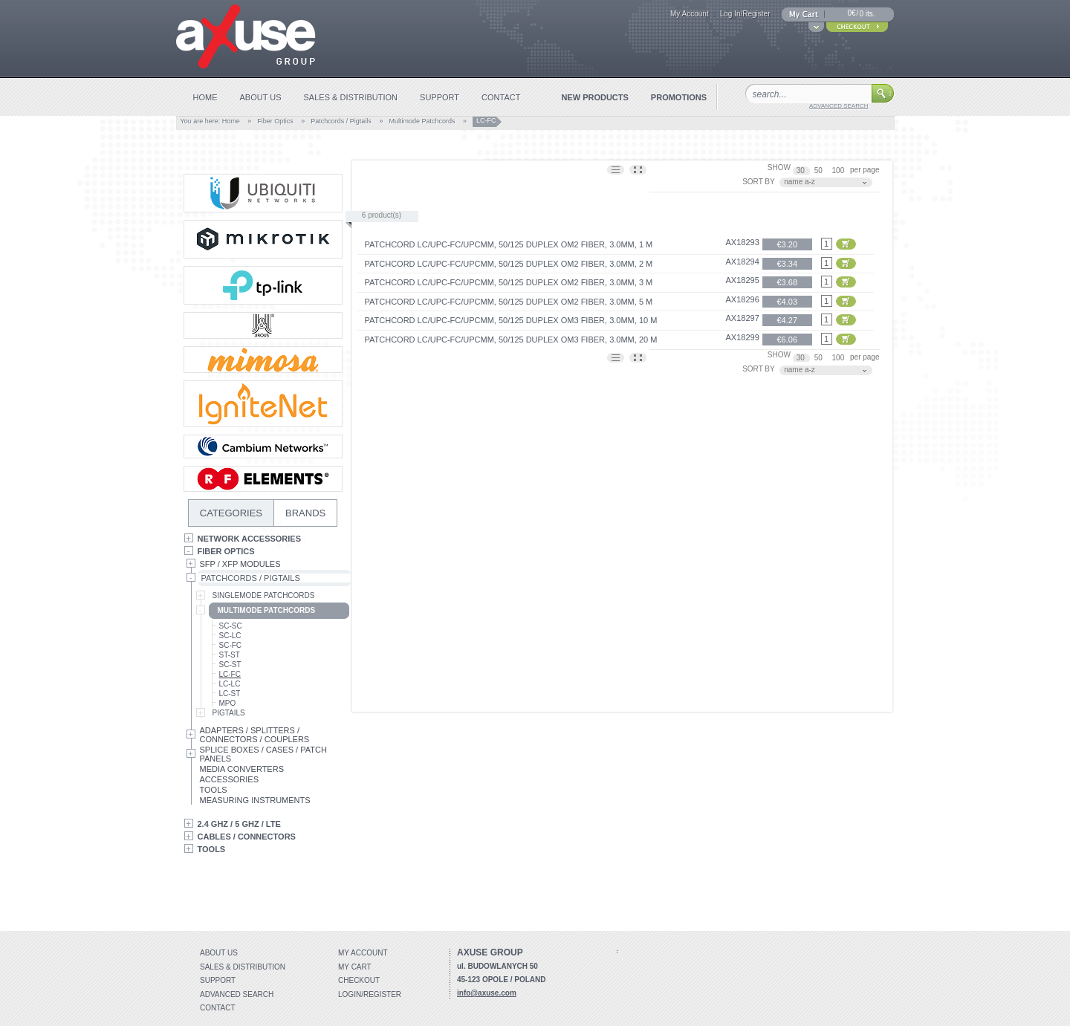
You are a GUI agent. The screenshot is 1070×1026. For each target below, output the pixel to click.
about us (261, 97)
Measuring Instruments (255, 800)
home (205, 97)
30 (802, 170)
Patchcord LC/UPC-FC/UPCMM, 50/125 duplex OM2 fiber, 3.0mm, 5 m (509, 301)
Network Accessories (250, 538)
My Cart (355, 967)
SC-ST (230, 664)
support (439, 97)
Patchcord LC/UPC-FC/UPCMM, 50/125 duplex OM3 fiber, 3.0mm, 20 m (511, 339)
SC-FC (230, 645)
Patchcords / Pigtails (341, 121)
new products (594, 97)
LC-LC (230, 684)
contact (501, 97)
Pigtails (229, 713)
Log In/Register (745, 14)
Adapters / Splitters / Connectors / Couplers (255, 735)
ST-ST (229, 655)
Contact (218, 1008)
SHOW (779, 167)
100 (839, 170)
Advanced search (236, 994)
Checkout (359, 980)
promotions (679, 97)
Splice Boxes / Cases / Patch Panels (263, 754)
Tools (213, 789)
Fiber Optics (275, 121)
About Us (219, 953)
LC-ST (230, 693)
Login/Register (369, 994)
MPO (227, 703)
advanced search (838, 106)
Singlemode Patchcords (264, 595)
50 (819, 170)
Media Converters (242, 768)
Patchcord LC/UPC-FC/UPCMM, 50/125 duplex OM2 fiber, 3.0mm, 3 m (509, 282)
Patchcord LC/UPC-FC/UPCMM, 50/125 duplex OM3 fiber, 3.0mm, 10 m (511, 320)
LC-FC (230, 674)
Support (218, 980)
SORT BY (758, 182)
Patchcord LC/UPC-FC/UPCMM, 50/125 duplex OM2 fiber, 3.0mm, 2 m (509, 263)
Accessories (229, 779)
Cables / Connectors (247, 836)
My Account (689, 14)
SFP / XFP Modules (240, 563)
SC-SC (230, 626)
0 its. (867, 14)
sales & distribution (351, 97)
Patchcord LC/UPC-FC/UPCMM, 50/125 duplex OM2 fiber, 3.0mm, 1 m (509, 244)
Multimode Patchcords (422, 121)
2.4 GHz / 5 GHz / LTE (239, 823)
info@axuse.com (486, 993)
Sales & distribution (242, 967)
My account (363, 953)
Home (231, 121)
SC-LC (230, 635)
